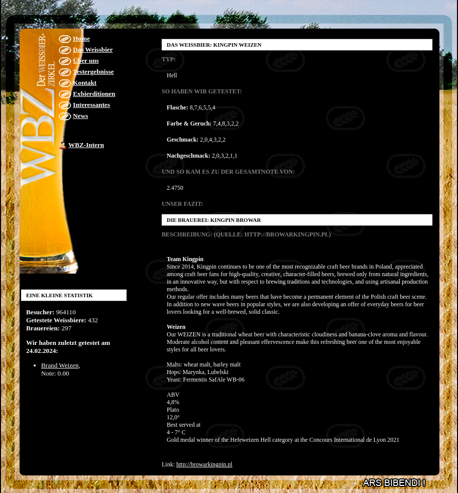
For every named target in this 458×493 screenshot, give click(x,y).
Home (81, 38)
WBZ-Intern (86, 145)
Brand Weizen (60, 365)
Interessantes (91, 104)
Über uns (85, 60)
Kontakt (84, 82)
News (80, 115)
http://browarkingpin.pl (204, 464)
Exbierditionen (94, 93)
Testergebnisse (93, 71)
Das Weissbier (92, 49)
